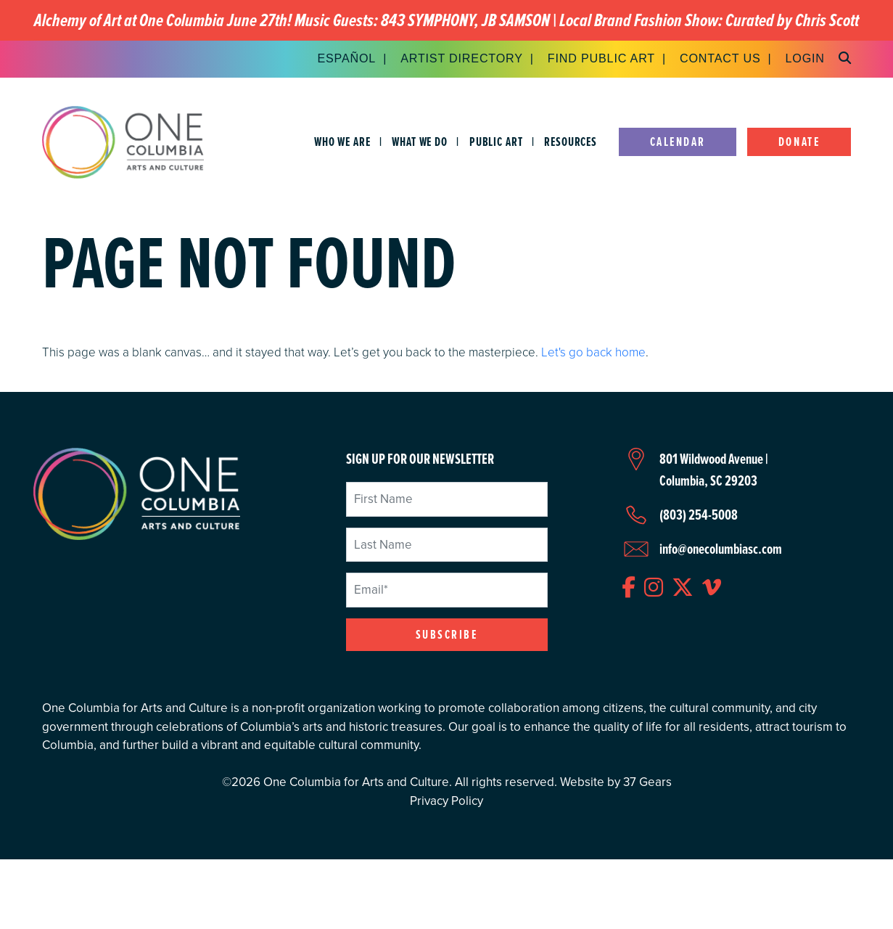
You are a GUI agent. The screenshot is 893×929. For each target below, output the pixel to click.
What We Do (420, 142)
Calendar (678, 142)
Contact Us (720, 58)
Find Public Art (601, 58)
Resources (570, 142)
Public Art (496, 142)
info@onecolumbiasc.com (720, 549)
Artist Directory (461, 58)
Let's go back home (593, 351)
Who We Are (342, 142)
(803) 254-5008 (698, 514)
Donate (799, 142)
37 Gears (647, 782)
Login (804, 58)
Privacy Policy (446, 801)
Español (346, 58)
